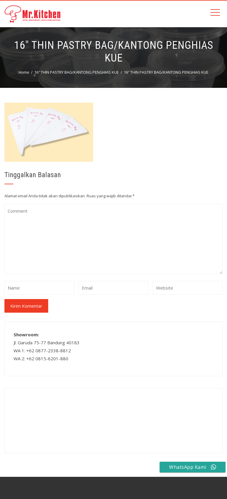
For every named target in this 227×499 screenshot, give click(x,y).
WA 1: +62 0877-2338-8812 (42, 350)
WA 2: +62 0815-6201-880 (41, 358)
